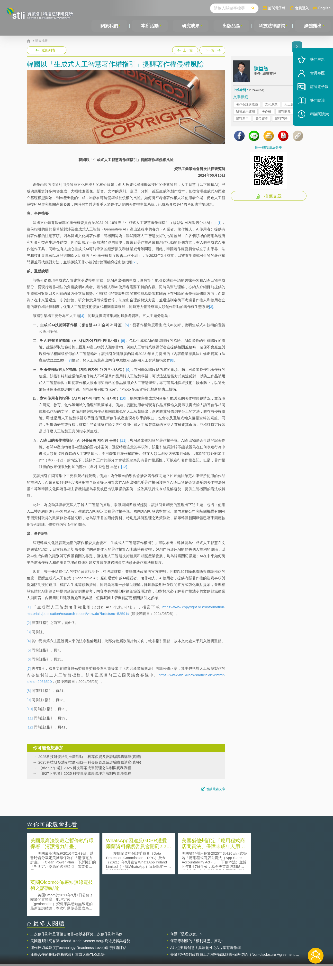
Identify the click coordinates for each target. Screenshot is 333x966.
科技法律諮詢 (272, 26)
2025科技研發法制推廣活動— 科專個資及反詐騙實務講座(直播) (89, 762)
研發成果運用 (245, 112)
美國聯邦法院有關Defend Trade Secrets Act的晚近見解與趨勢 (80, 899)
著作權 (266, 112)
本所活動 (150, 26)
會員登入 (302, 8)
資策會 (236, 939)
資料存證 (281, 119)
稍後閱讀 (318, 116)
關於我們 (109, 26)
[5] (127, 325)
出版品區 (231, 26)
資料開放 (284, 112)
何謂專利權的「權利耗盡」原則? (196, 899)
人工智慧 (290, 104)
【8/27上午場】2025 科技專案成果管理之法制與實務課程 (84, 768)
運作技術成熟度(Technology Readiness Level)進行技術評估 (78, 906)
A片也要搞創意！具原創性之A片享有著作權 (205, 906)
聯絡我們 (168, 946)
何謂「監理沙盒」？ (186, 892)
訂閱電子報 (276, 8)
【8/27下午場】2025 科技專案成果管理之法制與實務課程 (84, 773)
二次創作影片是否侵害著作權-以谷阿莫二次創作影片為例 (76, 892)
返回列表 (48, 50)
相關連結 (264, 939)
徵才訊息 (198, 939)
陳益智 (261, 69)
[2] (135, 262)
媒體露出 (313, 26)
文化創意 (271, 104)
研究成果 (190, 26)
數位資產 (261, 119)
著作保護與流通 (247, 104)
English (324, 8)
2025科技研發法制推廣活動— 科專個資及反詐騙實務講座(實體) (89, 757)
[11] (123, 440)
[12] (124, 467)
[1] (219, 222)
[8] (172, 360)
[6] (123, 340)
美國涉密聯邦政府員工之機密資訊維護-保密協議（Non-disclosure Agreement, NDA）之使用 (233, 913)
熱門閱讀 (316, 102)
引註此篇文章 (215, 789)
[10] (123, 398)
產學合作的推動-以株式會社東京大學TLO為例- (68, 913)
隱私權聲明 (169, 939)
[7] (70, 360)
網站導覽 (198, 946)
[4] (82, 316)
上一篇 (185, 50)
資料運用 (242, 119)
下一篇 (212, 50)
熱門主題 (316, 61)
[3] (211, 307)
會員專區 (316, 75)
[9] (128, 369)
